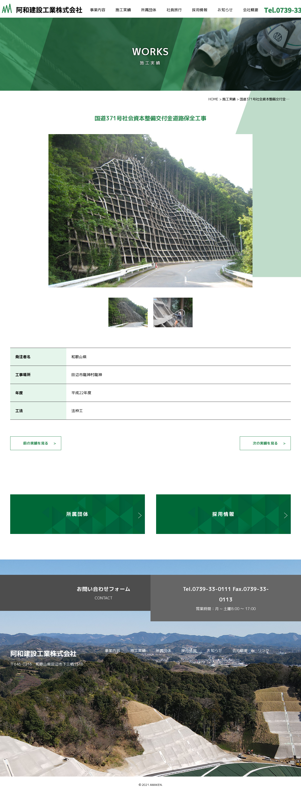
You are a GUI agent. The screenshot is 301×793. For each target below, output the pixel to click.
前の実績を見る (35, 443)
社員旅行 (174, 10)
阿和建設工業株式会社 (43, 653)
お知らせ (225, 10)
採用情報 (199, 10)
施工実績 (123, 10)
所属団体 (148, 10)
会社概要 (250, 10)
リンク (263, 650)
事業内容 (97, 10)
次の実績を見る (265, 443)
